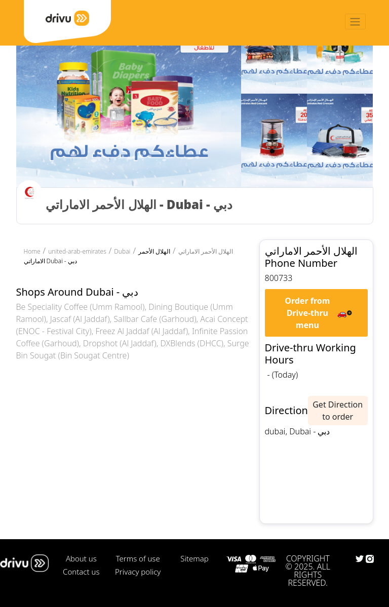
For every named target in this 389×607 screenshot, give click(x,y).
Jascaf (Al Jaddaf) (80, 319)
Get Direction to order (338, 410)
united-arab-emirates (77, 251)
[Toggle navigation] (355, 21)
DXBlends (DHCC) (191, 343)
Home (32, 251)
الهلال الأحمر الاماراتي (205, 251)
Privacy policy (138, 571)
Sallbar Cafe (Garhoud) (154, 319)
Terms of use (138, 558)
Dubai (122, 251)
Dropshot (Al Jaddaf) (120, 343)
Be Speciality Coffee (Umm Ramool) (80, 306)
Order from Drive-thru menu (307, 313)
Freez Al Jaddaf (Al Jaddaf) (142, 331)
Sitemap (194, 558)
